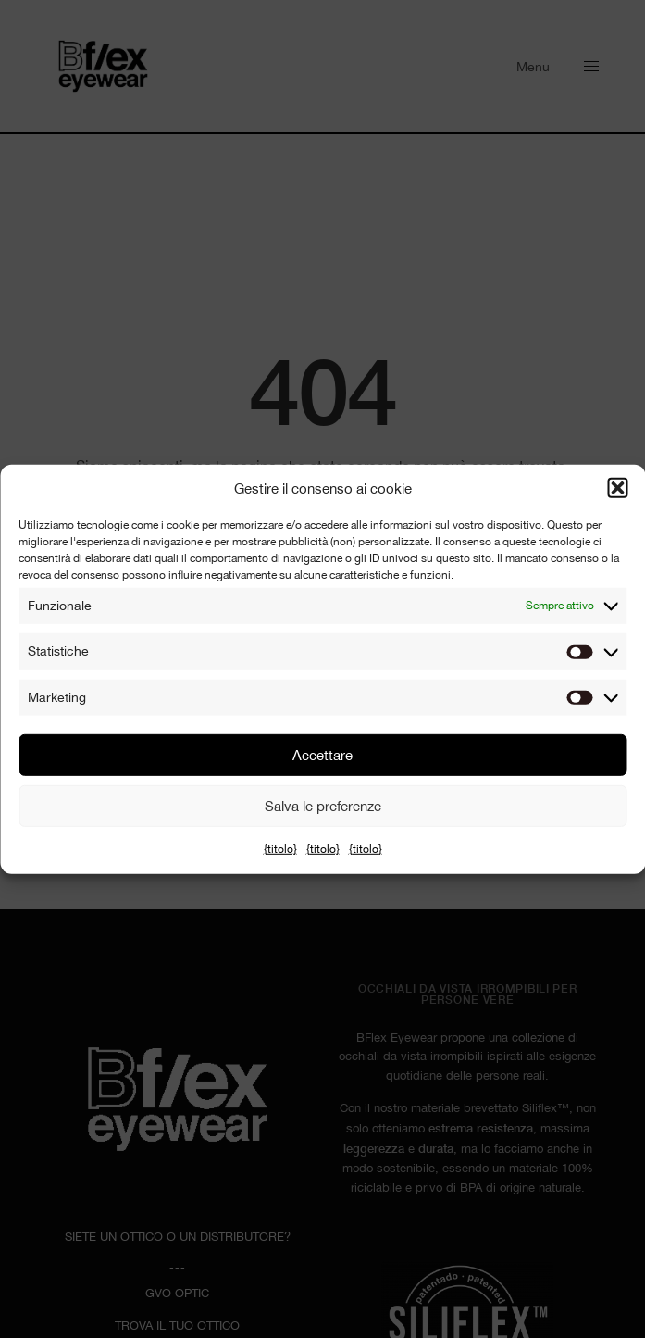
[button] (617, 488)
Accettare (322, 755)
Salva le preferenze (323, 806)
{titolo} (280, 849)
